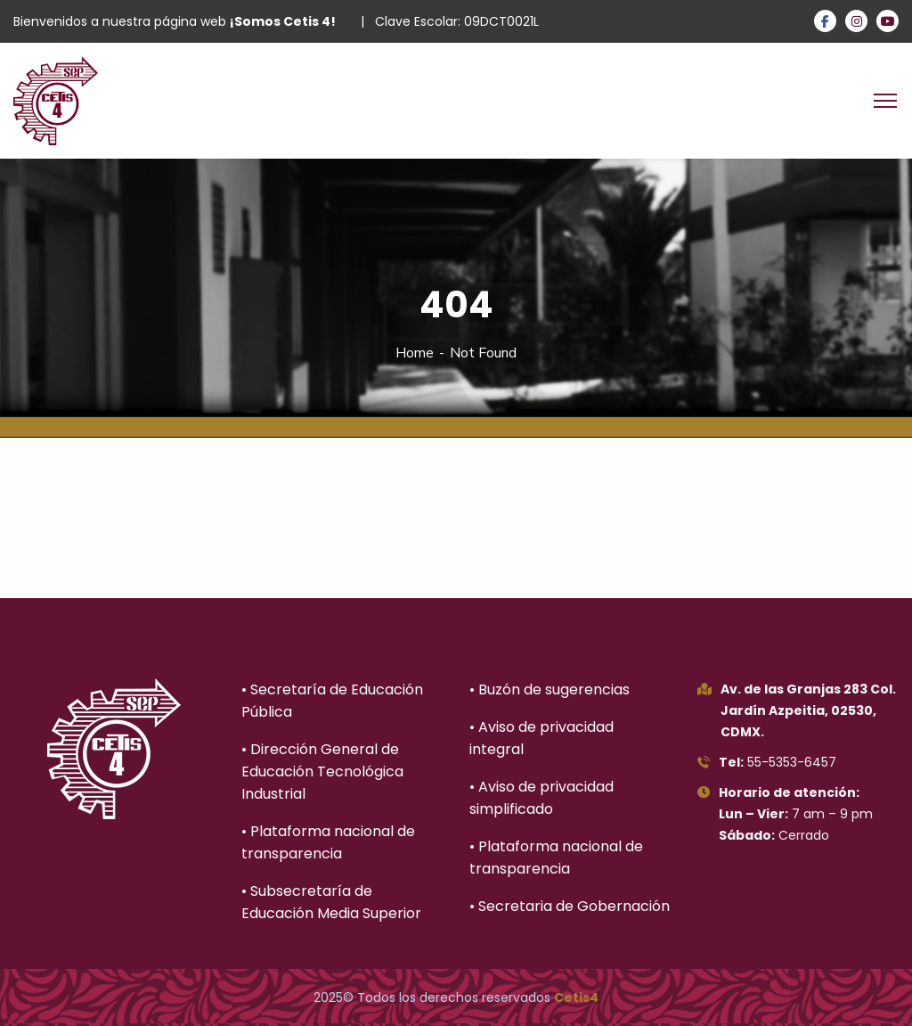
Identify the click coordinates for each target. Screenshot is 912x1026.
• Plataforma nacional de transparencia (328, 842)
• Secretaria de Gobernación (569, 906)
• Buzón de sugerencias (549, 689)
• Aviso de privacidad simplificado (541, 797)
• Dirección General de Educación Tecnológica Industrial (322, 771)
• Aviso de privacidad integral (541, 738)
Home (414, 353)
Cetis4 (576, 997)
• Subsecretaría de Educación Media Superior (331, 902)
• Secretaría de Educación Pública (332, 700)
